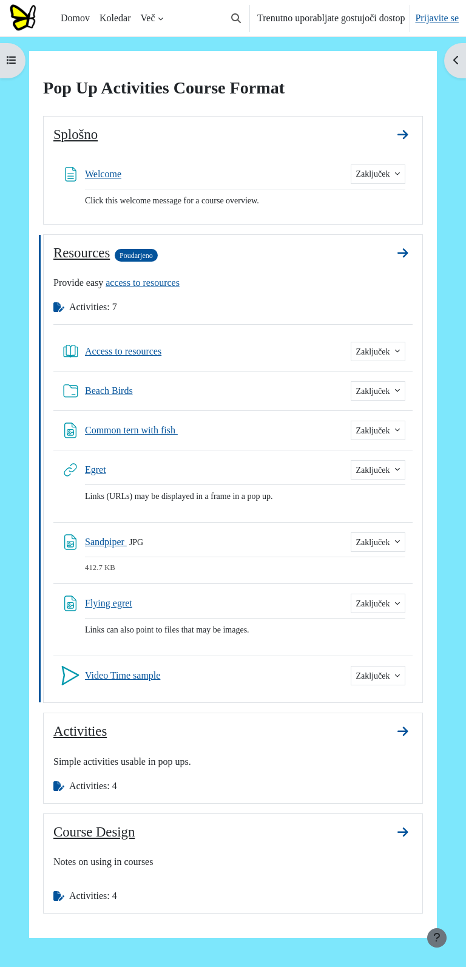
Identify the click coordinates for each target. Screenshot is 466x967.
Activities (80, 731)
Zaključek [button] (374, 173)
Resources (81, 252)
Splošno (75, 134)
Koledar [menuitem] (115, 18)
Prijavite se (437, 18)
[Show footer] (437, 938)
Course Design (94, 832)
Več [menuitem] (148, 18)
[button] (236, 18)
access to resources (143, 282)
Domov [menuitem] (75, 18)
